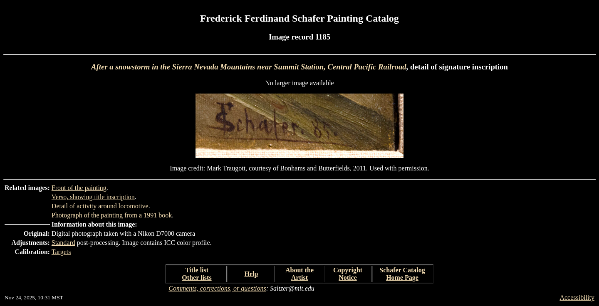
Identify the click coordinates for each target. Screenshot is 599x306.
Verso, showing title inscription (93, 196)
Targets (61, 251)
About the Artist (299, 274)
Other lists (196, 277)
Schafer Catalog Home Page (402, 274)
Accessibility (576, 297)
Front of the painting (79, 187)
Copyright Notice (347, 274)
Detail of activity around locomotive (100, 206)
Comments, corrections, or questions (217, 288)
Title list (196, 270)
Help (251, 273)
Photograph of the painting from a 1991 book (112, 215)
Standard (63, 242)
